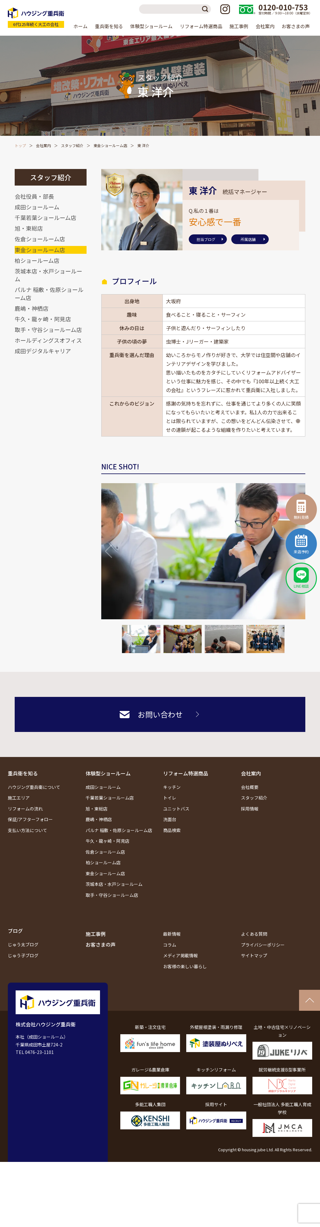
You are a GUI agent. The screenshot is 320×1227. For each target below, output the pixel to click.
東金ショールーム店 (110, 145)
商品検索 (172, 830)
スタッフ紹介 (72, 145)
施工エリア (19, 798)
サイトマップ (254, 955)
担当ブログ (206, 239)
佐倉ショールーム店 (40, 239)
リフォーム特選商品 (185, 773)
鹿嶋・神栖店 (31, 308)
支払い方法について (27, 830)
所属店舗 (248, 239)
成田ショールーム (37, 207)
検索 (206, 9)
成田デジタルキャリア (43, 351)
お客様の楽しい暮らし (185, 966)
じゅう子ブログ (23, 955)
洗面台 (169, 819)
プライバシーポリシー (263, 945)
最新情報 (172, 934)
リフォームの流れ (25, 808)
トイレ (169, 798)
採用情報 (249, 808)
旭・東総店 (29, 228)
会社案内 (43, 145)
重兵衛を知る (23, 773)
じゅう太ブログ (23, 944)
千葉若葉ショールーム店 (45, 217)
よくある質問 (254, 934)
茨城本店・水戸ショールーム (48, 275)
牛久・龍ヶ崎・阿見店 (43, 319)
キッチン (172, 787)
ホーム (80, 26)
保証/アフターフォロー (30, 819)
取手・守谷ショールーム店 (48, 329)
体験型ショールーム (108, 773)
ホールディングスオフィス (48, 340)
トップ (20, 145)
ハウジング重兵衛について (34, 787)
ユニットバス (176, 808)
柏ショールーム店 (37, 260)
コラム (169, 945)
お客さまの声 (296, 26)
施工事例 (238, 26)
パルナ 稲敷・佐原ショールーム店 (49, 293)
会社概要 (249, 787)
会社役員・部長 (34, 196)
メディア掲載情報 (180, 955)
